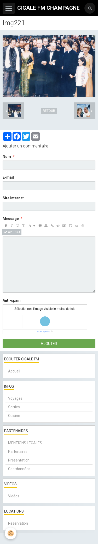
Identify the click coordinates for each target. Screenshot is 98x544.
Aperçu (12, 232)
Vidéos (13, 496)
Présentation (19, 460)
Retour (49, 111)
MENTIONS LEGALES (25, 443)
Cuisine (14, 416)
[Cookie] (10, 533)
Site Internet (13, 198)
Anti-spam (12, 300)
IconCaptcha (43, 331)
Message (11, 219)
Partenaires (17, 451)
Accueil (14, 371)
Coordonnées (19, 469)
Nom (7, 157)
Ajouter (49, 344)
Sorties (14, 407)
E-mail (8, 177)
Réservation (18, 523)
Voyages (15, 398)
